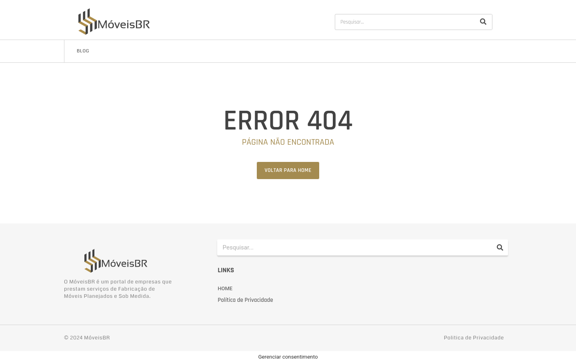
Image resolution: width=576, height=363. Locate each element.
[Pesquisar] (483, 22)
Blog (83, 51)
